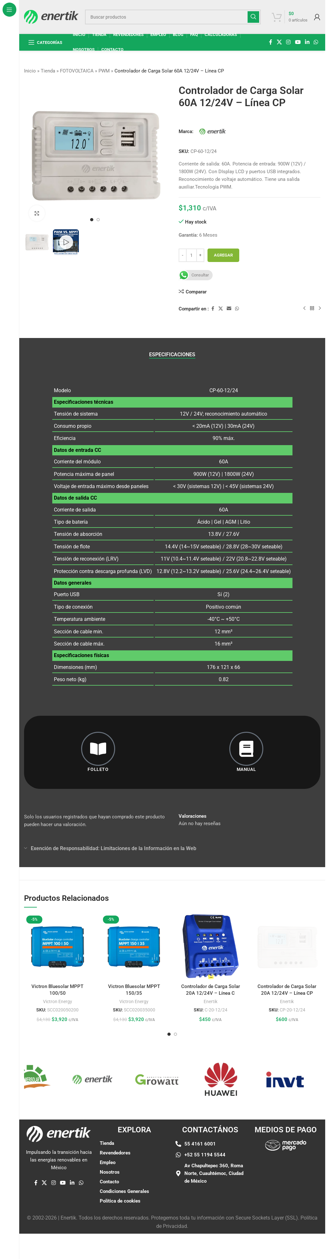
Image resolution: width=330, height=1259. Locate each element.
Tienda (48, 71)
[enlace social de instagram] (288, 42)
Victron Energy (57, 1001)
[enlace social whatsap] (316, 42)
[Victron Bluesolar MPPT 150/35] (134, 946)
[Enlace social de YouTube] (298, 42)
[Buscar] (173, 17)
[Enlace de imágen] (285, 1145)
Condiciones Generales (124, 1191)
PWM (104, 71)
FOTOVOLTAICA (77, 71)
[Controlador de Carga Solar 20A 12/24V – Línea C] (210, 946)
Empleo (107, 1162)
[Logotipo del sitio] (51, 16)
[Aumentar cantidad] (200, 255)
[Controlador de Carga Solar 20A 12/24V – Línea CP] (287, 920)
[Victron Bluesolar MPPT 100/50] (57, 946)
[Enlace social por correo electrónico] (229, 308)
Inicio (30, 71)
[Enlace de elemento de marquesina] (37, 1079)
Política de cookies (120, 1201)
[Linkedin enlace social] (307, 42)
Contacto (109, 1182)
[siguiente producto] (320, 308)
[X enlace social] (279, 42)
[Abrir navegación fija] (45, 42)
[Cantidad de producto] (191, 255)
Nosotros (110, 1172)
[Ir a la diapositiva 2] (98, 219)
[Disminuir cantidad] (183, 255)
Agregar (223, 255)
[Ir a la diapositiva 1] (91, 219)
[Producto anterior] (304, 308)
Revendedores (115, 1153)
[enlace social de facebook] (271, 42)
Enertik (210, 1001)
